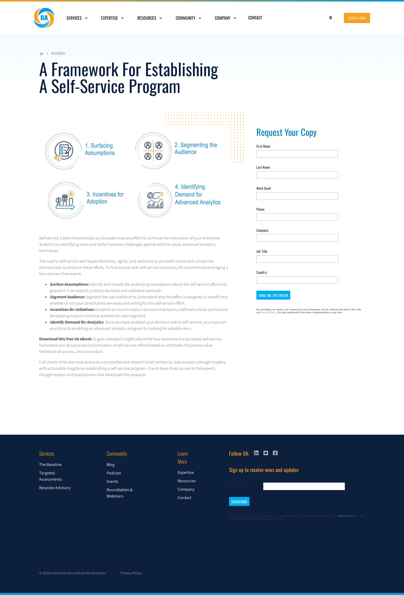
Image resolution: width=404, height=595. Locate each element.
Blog (111, 465)
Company (225, 18)
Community (188, 18)
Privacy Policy (131, 573)
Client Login (357, 18)
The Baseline (50, 465)
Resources (149, 18)
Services (76, 18)
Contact (255, 17)
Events (112, 481)
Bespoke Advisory (54, 488)
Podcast (114, 473)
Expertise (112, 18)
